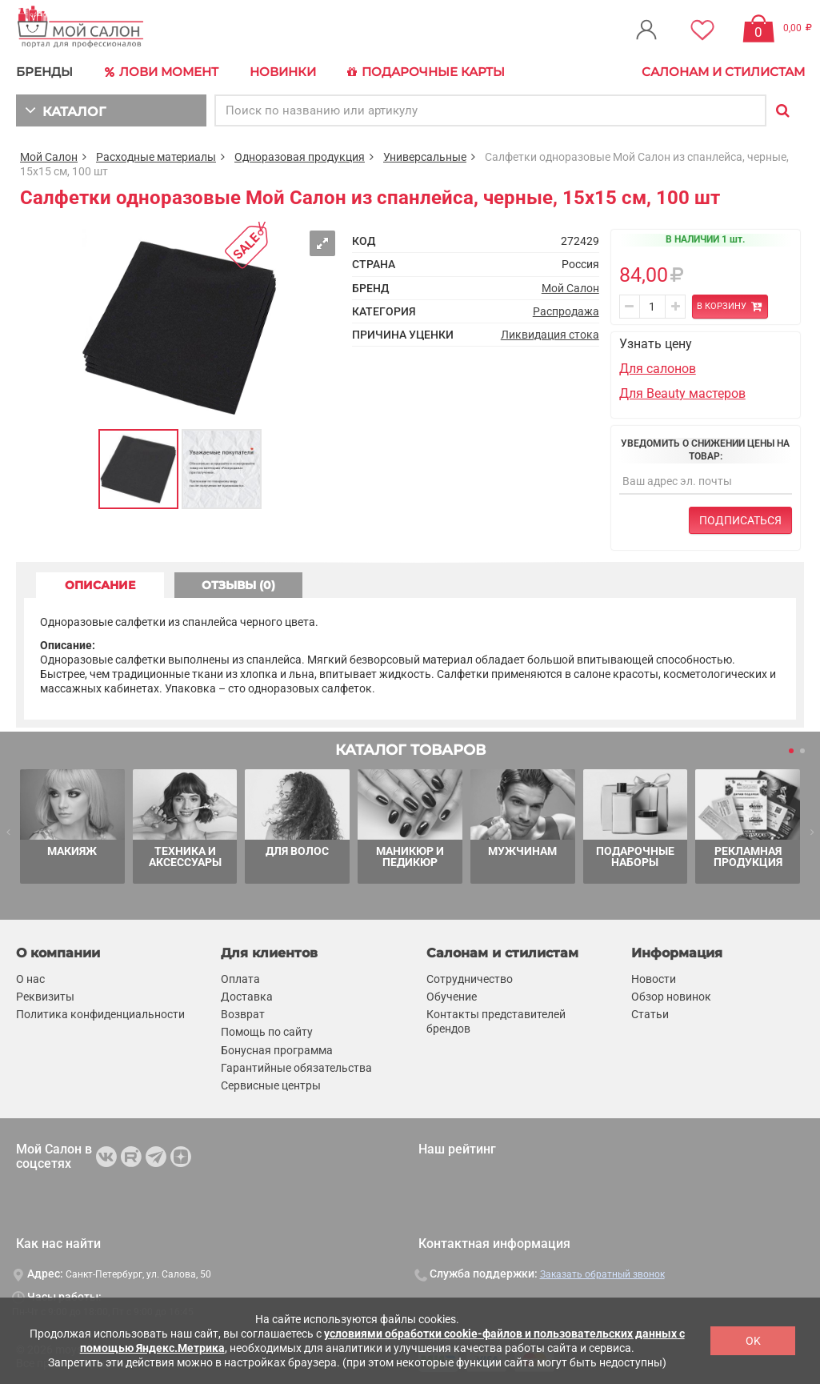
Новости (653, 979)
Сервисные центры (271, 1085)
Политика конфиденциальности (100, 1014)
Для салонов (657, 368)
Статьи (650, 1014)
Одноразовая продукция (299, 156)
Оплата (240, 979)
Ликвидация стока (550, 334)
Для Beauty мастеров (682, 393)
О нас (30, 979)
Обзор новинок (671, 996)
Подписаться (740, 520)
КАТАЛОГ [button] (65, 110)
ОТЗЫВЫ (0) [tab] (238, 585)
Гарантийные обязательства (296, 1067)
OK (753, 1340)
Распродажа (566, 311)
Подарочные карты (426, 72)
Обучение (451, 996)
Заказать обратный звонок (602, 1274)
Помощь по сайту (267, 1031)
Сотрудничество (469, 979)
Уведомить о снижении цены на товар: (705, 450)
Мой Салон (49, 156)
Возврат (243, 1014)
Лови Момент (161, 72)
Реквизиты (45, 996)
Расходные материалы (156, 156)
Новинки (283, 71)
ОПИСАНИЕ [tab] (100, 585)
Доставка (247, 996)
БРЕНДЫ (44, 71)
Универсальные (424, 156)
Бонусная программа (277, 1050)
